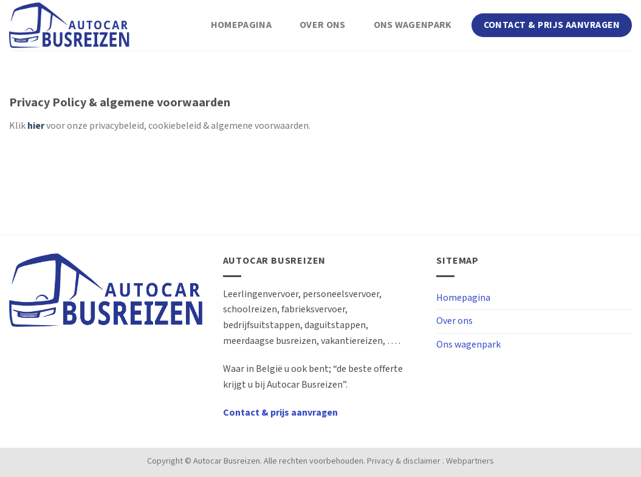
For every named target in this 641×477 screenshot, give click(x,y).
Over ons (323, 25)
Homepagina (241, 25)
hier (35, 126)
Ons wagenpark (413, 25)
